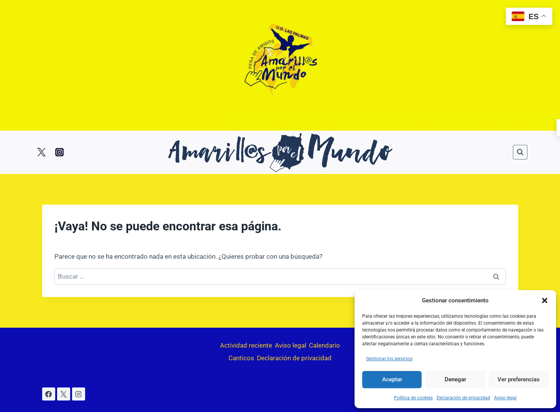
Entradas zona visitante (472, 119)
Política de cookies (413, 398)
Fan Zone (537, 119)
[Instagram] (59, 152)
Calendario (324, 345)
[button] (545, 300)
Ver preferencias (519, 379)
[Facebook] (48, 394)
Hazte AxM (240, 119)
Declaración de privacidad (463, 398)
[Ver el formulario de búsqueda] (520, 152)
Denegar (455, 379)
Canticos (309, 119)
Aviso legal (505, 398)
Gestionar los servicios (389, 358)
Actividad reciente (246, 345)
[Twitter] (41, 152)
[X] (63, 394)
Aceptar (392, 379)
